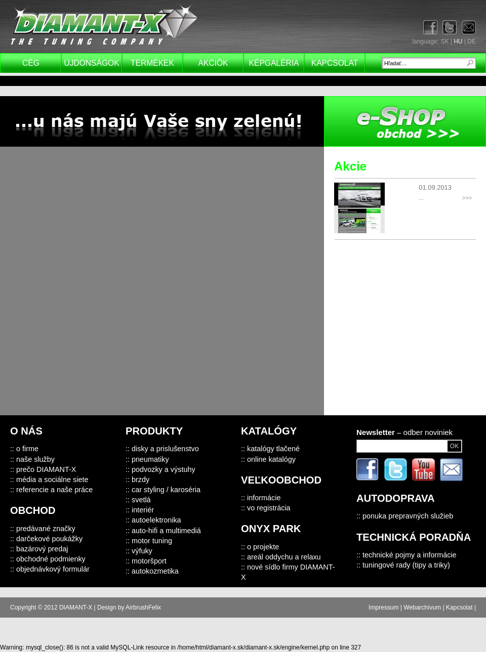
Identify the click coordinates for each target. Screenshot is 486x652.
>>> (467, 198)
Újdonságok (91, 63)
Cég (30, 63)
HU (458, 41)
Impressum (383, 607)
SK (444, 41)
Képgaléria (274, 63)
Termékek (152, 63)
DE (471, 41)
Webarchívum (422, 607)
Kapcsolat (334, 63)
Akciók (213, 63)
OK (454, 446)
